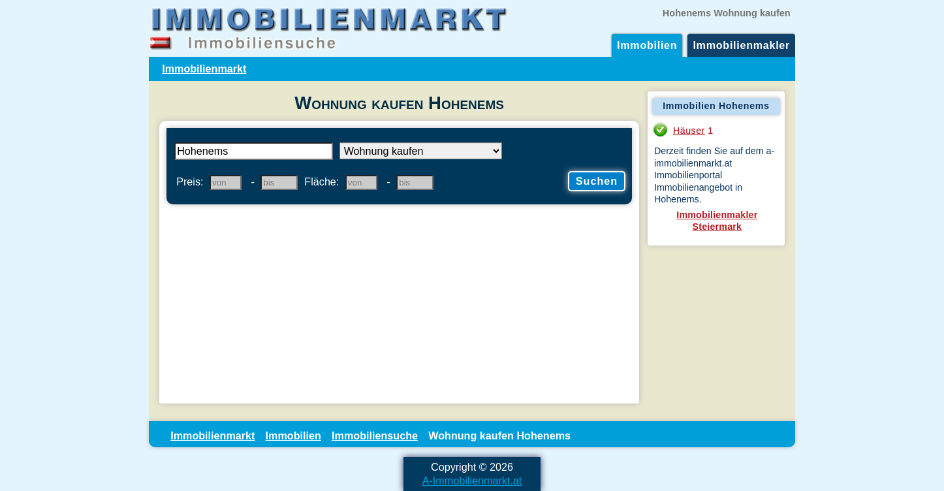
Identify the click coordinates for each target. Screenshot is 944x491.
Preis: (189, 181)
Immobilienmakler (741, 45)
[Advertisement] (399, 305)
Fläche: (321, 181)
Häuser (689, 130)
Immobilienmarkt (204, 68)
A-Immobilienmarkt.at (472, 480)
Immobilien (647, 45)
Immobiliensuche (375, 435)
